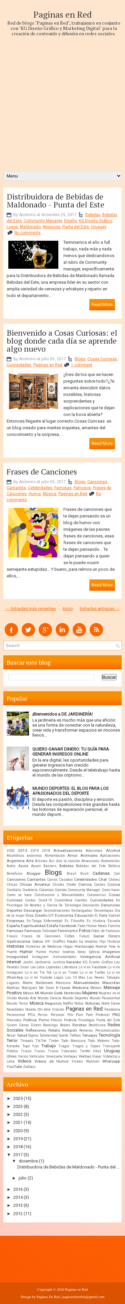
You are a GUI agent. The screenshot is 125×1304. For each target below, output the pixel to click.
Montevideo (72, 993)
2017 (18, 1154)
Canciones (97, 482)
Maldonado (30, 226)
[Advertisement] (62, 98)
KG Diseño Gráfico (95, 220)
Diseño (70, 220)
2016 (18, 1189)
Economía (64, 915)
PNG (116, 1014)
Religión (69, 1030)
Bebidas (92, 214)
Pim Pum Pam (80, 1015)
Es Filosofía (74, 921)
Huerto (12, 952)
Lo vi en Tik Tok (38, 972)
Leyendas (53, 967)
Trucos (26, 1051)
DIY (51, 915)
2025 (18, 1098)
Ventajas (70, 1056)
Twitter (85, 1051)
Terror (12, 1040)
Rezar (11, 1035)
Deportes (14, 910)
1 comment (81, 365)
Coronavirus (96, 895)
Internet (14, 961)
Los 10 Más (75, 977)
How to (114, 946)
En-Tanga (34, 921)
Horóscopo (84, 946)
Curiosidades (19, 365)
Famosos (82, 488)
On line (43, 1009)
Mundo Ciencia (49, 998)
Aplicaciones (110, 855)
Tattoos (75, 1035)
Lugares (13, 983)
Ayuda (23, 866)
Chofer (71, 884)
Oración (58, 1009)
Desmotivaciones (57, 910)
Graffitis (58, 941)
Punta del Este (75, 226)
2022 (18, 1114)
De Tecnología (70, 905)
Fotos (84, 930)
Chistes (58, 884)
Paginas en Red (62, 14)
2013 (22, 850)
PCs (31, 1014)
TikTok (40, 1041)
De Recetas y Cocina (40, 905)
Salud (22, 1035)
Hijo (102, 941)
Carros (52, 879)
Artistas (41, 861)
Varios (23, 1056)
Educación (84, 915)
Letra (41, 967)
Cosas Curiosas (102, 359)
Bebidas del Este (91, 866)
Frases (12, 936)
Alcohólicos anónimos (24, 855)
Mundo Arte (27, 998)
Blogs (80, 359)
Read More (102, 304)
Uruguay (98, 226)
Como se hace (19, 895)
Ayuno (36, 866)
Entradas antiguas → (100, 608)
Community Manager (43, 220)
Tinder (54, 1041)
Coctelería (30, 890)
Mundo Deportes (75, 998)
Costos (30, 900)
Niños (79, 1003)
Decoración (90, 905)
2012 (18, 1213)
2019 (18, 1138)
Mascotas (111, 982)
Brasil (71, 873)
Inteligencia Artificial (100, 956)
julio (23, 1177)
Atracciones (90, 861)
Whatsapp (111, 1061)
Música (49, 493)
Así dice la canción (64, 861)
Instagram (40, 957)
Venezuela (54, 1056)
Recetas (79, 1025)
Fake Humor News (92, 926)
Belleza (114, 866)
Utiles (12, 1056)
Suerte (63, 1035)
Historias (15, 946)
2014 (35, 850)
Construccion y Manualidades (59, 895)
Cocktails (14, 890)
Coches (99, 884)
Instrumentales (64, 957)
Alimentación (55, 855)
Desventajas (103, 910)
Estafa (52, 925)
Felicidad (49, 931)
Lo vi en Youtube (38, 977)
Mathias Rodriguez (22, 988)
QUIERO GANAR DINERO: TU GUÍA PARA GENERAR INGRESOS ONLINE (70, 752)
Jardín (28, 962)
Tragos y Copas (86, 1046)
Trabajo (48, 1045)
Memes (96, 988)
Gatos (37, 941)
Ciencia (85, 884)
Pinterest (102, 1015)
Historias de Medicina (44, 946)
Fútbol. (70, 936)
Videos (24, 1061)
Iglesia (94, 952)
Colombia (46, 890)
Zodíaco (29, 1067)
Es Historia (96, 921)
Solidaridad (49, 1035)
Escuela (114, 921)
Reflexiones (36, 1030)
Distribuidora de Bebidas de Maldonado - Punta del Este (55, 200)
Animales (89, 855)
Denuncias (110, 905)
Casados (66, 879)
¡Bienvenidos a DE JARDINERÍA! (62, 714)
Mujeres (90, 992)
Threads (26, 1041)
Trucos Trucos (46, 1051)
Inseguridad (17, 956)
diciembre (28, 1160)
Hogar (68, 946)
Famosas (63, 488)
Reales (65, 1025)
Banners (50, 866)
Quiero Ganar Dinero (24, 1025)
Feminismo (68, 930)
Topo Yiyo (30, 1046)
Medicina (80, 987)
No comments (27, 232)
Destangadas (81, 910)
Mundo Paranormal (105, 998)
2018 (46, 850)
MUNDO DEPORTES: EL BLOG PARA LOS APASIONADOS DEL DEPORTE (70, 791)
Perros (43, 1015)
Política (30, 1020)
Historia (113, 941)
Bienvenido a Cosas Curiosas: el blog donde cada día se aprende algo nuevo (62, 341)
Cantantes (16, 488)
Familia (114, 926)
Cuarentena (63, 900)
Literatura (69, 967)
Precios (56, 1020)
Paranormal (16, 1015)
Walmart (92, 1061)
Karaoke (73, 962)
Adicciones (94, 850)
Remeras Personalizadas (99, 1030)
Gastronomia (18, 941)
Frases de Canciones (42, 472)
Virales (77, 1061)
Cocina (113, 884)
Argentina (16, 860)
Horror (101, 946)
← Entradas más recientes (30, 608)
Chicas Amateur (35, 884)
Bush (84, 873)
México (28, 993)
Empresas (15, 920)
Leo (33, 967)
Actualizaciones (67, 850)
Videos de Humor (51, 1061)
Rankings (50, 1025)
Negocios (51, 226)
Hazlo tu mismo (82, 941)
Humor (35, 493)
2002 (11, 850)
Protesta (70, 1020)
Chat (102, 879)
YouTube (14, 1066)
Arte (30, 860)
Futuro (84, 936)
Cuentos (81, 900)
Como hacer (111, 890)
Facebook (67, 925)
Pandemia (112, 1009)
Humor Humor (48, 952)
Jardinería (42, 962)
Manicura (63, 983)
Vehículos (37, 1056)
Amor (72, 855)
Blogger (34, 873)
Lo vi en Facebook (93, 967)
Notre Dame (110, 1003)
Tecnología (109, 1035)
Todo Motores (99, 1041)
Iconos (69, 951)
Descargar (33, 910)
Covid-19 (45, 900)
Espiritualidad (33, 925)
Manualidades (86, 982)
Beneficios (15, 873)
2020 (18, 1130)
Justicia (58, 962)
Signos (33, 1035)
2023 (18, 1106)
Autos (11, 866)
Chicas (12, 884)
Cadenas (101, 873)
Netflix (68, 1003)
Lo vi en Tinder (65, 972)
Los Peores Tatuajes (103, 977)
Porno (44, 1020)
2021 (18, 1122)
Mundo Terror (17, 1003)
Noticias (92, 1003)
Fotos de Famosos (105, 931)
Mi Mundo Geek (49, 993)
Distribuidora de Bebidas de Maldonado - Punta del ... (68, 1166)
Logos (12, 226)
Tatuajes (89, 1035)
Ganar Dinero (106, 936)
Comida (61, 890)
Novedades (15, 1009)
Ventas (85, 1056)
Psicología (86, 1020)
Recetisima (97, 1025)
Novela (30, 1009)
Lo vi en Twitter (92, 972)
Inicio (68, 608)
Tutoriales (69, 1051)
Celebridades (40, 488)
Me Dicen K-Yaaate (54, 988)
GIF (47, 941)
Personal (57, 1015)
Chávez (114, 879)
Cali (117, 873)
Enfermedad (53, 921)
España (13, 925)
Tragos (64, 1046)
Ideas (81, 952)
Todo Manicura (73, 1041)
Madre (28, 983)
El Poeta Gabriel (107, 915)
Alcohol (113, 850)
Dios (30, 915)
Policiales (14, 1020)
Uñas (97, 1051)
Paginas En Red (48, 1297)
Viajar (97, 1056)
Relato (54, 1030)
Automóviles (110, 861)
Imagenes (111, 951)
